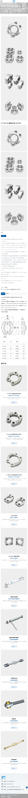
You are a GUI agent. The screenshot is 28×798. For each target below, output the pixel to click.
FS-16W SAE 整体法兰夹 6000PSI (13, 289)
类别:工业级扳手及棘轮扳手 (14, 599)
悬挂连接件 (14, 759)
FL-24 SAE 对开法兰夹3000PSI (14, 394)
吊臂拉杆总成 (14, 678)
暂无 (6, 287)
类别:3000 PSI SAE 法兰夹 (14, 395)
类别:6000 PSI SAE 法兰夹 (14, 436)
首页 (2, 9)
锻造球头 (14, 719)
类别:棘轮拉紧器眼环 (14, 639)
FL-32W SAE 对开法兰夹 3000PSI (14, 475)
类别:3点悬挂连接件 (14, 761)
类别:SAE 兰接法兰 (14, 517)
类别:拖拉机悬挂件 (14, 680)
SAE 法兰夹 (17, 9)
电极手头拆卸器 (14, 597)
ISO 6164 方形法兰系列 (14, 556)
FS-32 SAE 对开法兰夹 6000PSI (14, 434)
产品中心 (6, 9)
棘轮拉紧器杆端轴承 (14, 637)
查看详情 (14, 402)
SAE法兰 (12, 9)
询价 (3, 236)
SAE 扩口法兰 (14, 516)
